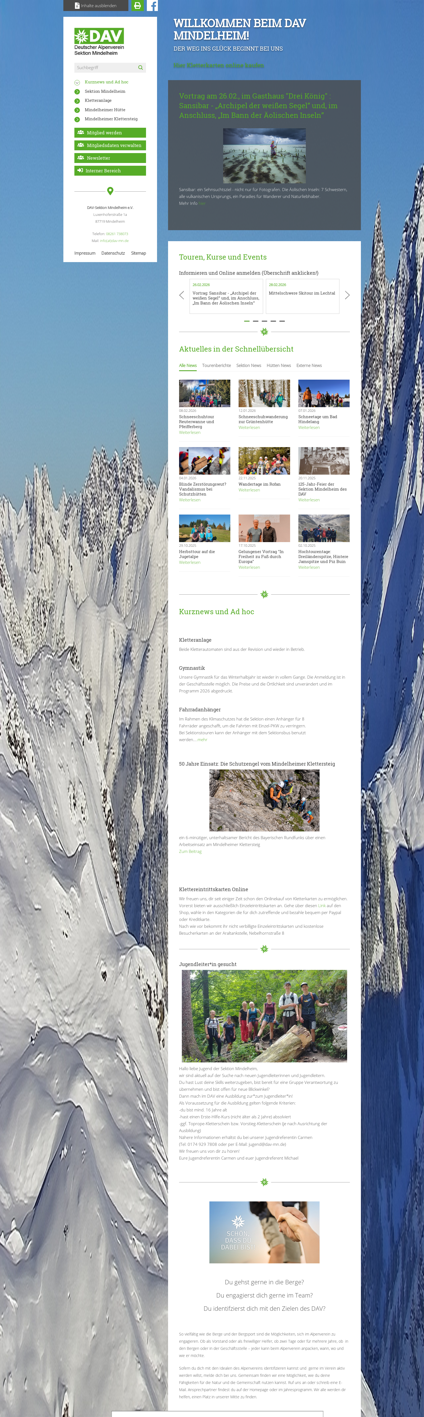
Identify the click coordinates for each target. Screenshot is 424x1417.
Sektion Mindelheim (105, 91)
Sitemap (138, 253)
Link (321, 905)
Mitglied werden (104, 132)
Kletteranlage (98, 100)
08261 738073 (117, 233)
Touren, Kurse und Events (223, 257)
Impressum (84, 253)
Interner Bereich (103, 170)
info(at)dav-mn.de (114, 240)
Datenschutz (113, 253)
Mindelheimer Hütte (105, 109)
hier (202, 203)
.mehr (201, 739)
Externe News (309, 365)
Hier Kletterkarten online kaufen (219, 65)
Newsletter (98, 158)
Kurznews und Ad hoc (106, 82)
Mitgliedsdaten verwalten (114, 145)
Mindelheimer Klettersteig (111, 118)
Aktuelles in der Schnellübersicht (236, 348)
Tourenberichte (216, 365)
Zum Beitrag (190, 851)
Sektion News (248, 365)
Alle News (188, 365)
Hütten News (279, 365)
